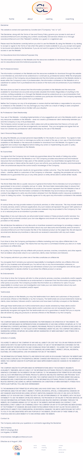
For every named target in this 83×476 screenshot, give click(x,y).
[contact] (61, 445)
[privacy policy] (62, 449)
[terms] (60, 447)
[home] (35, 445)
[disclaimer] (61, 452)
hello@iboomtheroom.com (22, 437)
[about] (35, 447)
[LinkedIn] (18, 454)
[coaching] (44, 447)
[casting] (44, 445)
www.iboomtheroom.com (10, 37)
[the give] (44, 449)
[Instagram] (16, 454)
